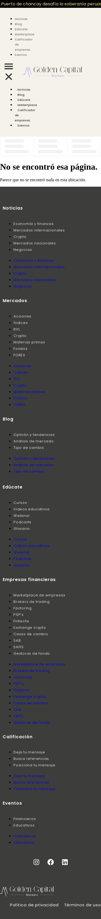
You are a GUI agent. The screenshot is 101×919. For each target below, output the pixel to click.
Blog (18, 24)
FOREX (19, 355)
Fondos (20, 348)
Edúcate (21, 29)
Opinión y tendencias (34, 434)
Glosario (21, 528)
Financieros (24, 818)
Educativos (24, 825)
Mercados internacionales (39, 230)
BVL (16, 329)
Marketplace (24, 34)
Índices (20, 322)
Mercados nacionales (34, 243)
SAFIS (18, 647)
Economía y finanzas (33, 223)
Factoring (22, 608)
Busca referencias (31, 758)
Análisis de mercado (33, 441)
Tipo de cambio (28, 447)
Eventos (21, 55)
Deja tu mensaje (29, 752)
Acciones (22, 316)
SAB (17, 640)
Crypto (20, 236)
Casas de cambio (30, 634)
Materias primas (29, 342)
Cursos (20, 502)
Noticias (21, 19)
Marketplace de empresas (39, 595)
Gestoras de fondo (31, 653)
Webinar (21, 515)
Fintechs (21, 621)
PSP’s (18, 614)
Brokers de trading (31, 601)
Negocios (22, 249)
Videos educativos (31, 509)
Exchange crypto (29, 627)
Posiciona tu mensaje (34, 765)
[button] (8, 72)
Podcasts (22, 522)
